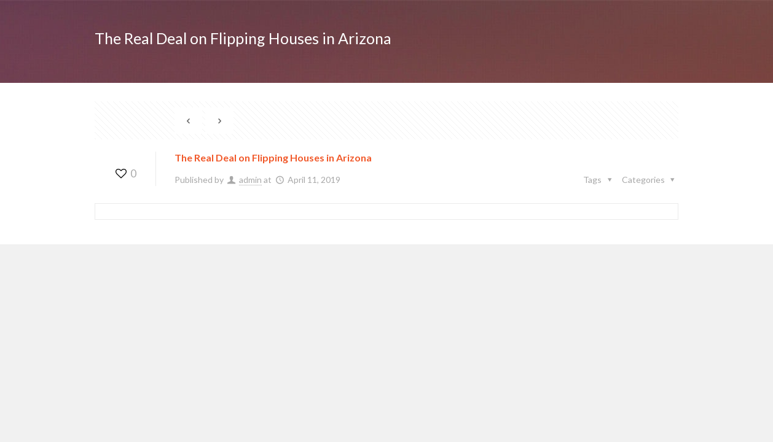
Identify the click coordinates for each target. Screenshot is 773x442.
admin (250, 179)
